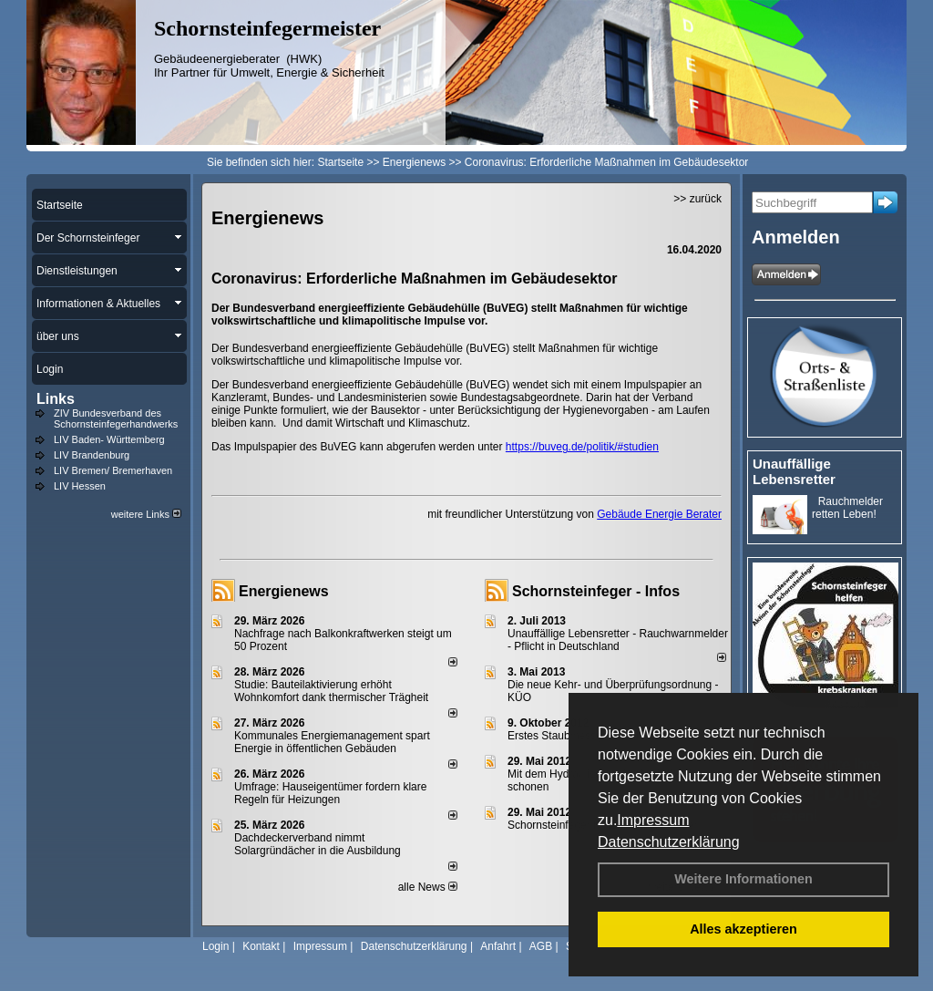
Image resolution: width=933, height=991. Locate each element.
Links (55, 399)
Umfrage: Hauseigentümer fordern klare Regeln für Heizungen (330, 793)
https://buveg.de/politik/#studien (582, 446)
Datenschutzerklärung (669, 842)
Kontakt (261, 946)
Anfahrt (498, 946)
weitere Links (146, 514)
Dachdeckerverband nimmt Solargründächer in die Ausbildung (317, 844)
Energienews (284, 591)
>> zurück (697, 198)
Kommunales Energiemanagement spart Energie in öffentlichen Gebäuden (332, 742)
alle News (427, 887)
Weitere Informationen (743, 879)
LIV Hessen (80, 485)
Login (215, 946)
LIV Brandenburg (91, 454)
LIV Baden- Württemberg (109, 439)
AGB (540, 946)
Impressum (653, 820)
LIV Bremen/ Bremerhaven (113, 470)
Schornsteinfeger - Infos (596, 591)
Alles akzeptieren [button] (743, 929)
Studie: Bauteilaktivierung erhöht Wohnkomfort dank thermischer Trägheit (331, 691)
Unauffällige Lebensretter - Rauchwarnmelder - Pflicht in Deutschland (618, 640)
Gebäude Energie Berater (659, 514)
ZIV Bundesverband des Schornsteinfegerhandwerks (116, 418)
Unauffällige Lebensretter (794, 471)
